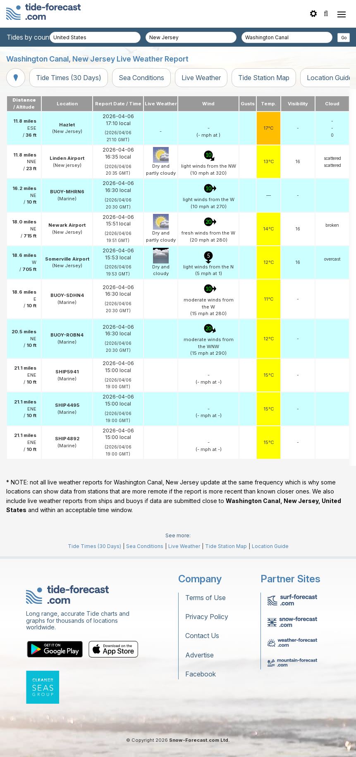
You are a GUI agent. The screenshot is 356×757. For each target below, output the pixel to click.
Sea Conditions (141, 78)
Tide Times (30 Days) (68, 78)
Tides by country (32, 37)
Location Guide (270, 546)
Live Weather (201, 78)
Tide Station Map (263, 78)
